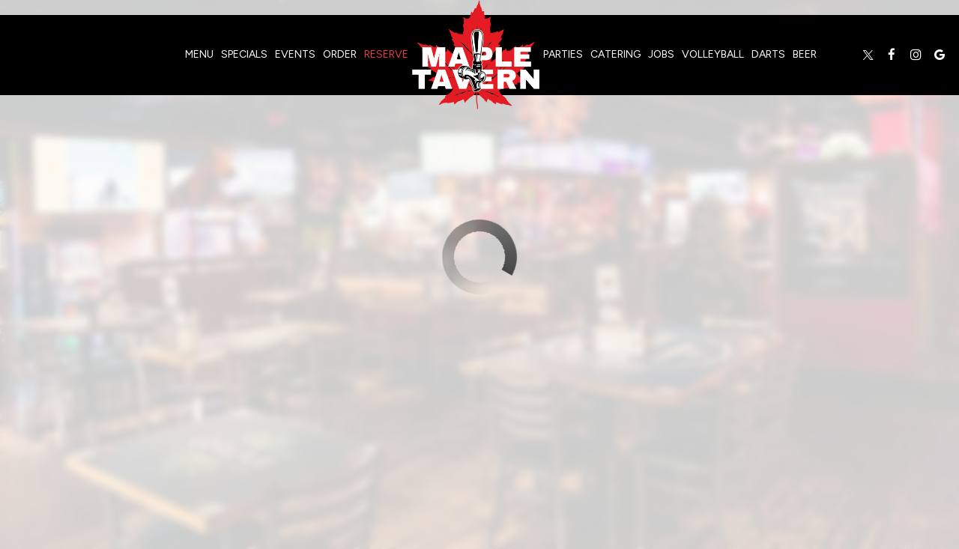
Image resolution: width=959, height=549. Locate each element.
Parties (563, 54)
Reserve (386, 54)
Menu (199, 54)
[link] (475, 55)
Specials (244, 54)
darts (768, 54)
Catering (615, 54)
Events (295, 54)
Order (340, 54)
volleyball (713, 54)
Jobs (661, 54)
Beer (805, 54)
